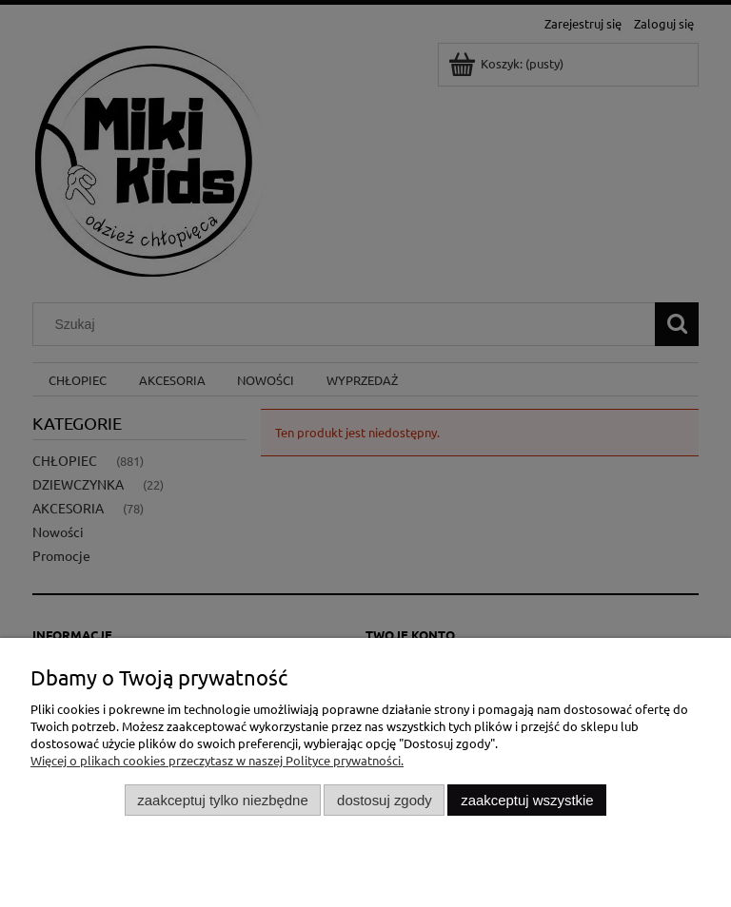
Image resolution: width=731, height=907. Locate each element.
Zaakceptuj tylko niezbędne (222, 800)
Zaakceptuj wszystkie (527, 800)
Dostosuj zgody (384, 800)
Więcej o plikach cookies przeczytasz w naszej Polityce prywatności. (217, 760)
